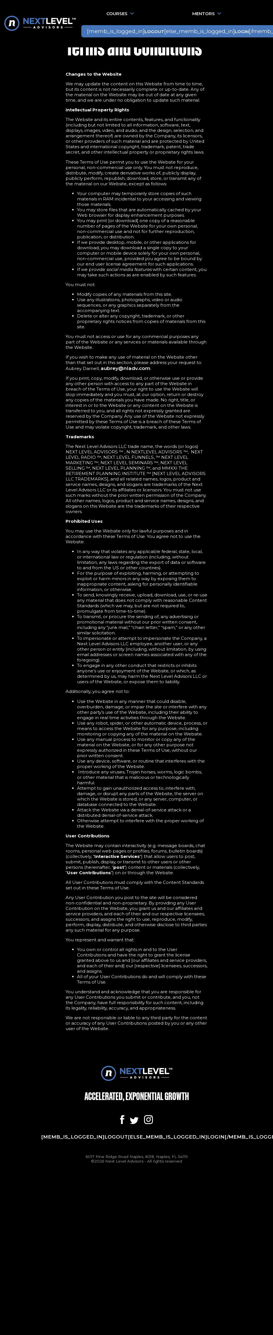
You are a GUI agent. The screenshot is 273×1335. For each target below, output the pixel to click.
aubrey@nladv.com (125, 368)
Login (242, 31)
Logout (154, 31)
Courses (120, 13)
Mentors (206, 13)
